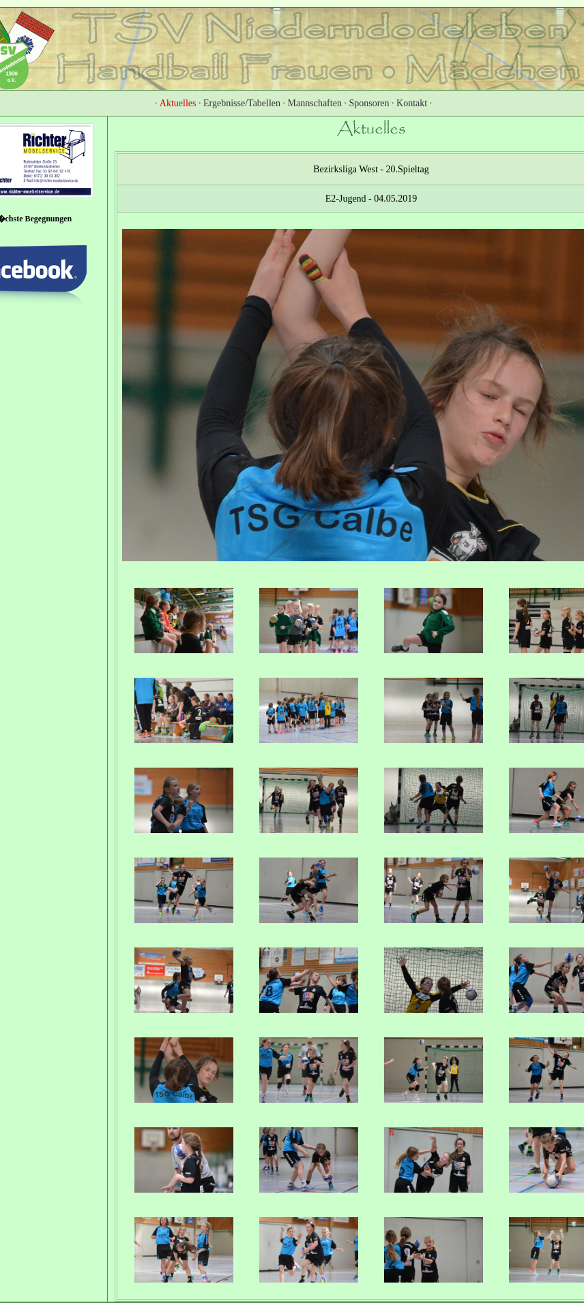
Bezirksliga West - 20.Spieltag (371, 169)
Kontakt (411, 103)
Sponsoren (369, 103)
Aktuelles (178, 103)
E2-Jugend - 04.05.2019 (371, 198)
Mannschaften (315, 103)
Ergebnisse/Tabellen (241, 103)
